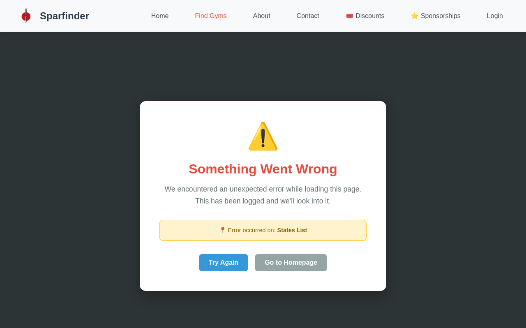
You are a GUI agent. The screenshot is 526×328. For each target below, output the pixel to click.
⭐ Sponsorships (435, 15)
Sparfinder (52, 16)
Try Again (223, 262)
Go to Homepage (291, 262)
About (261, 15)
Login (495, 15)
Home (160, 15)
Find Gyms (210, 15)
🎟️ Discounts (365, 15)
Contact (308, 15)
